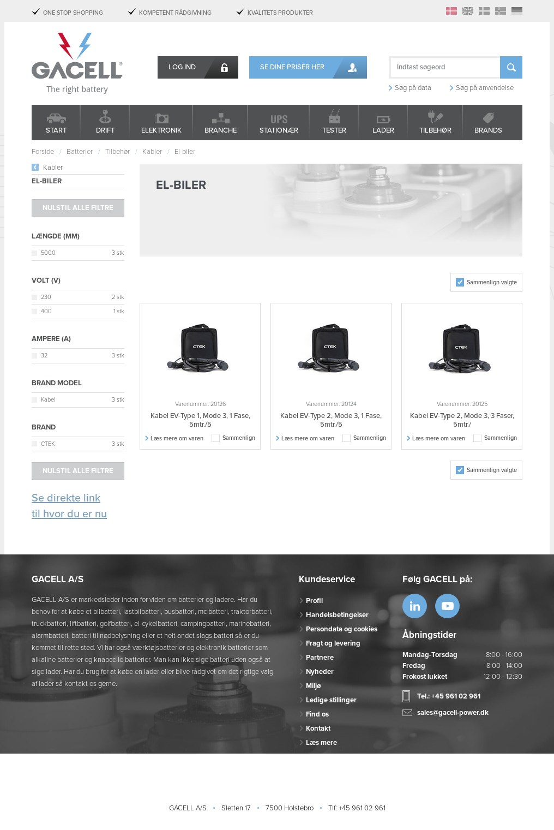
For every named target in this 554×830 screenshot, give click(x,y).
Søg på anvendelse (485, 87)
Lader (383, 130)
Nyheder (320, 671)
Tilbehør (435, 130)
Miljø (313, 686)
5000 (48, 252)
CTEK (48, 443)
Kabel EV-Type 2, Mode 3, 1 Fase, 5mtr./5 (331, 420)
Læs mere (321, 742)
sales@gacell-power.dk (453, 712)
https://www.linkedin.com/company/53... (414, 606)
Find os (317, 714)
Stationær (279, 130)
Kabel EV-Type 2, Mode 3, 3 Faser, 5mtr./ (462, 420)
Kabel (48, 399)
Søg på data (413, 87)
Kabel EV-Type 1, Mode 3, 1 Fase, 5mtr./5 (200, 420)
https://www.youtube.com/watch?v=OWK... (447, 606)
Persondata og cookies (341, 629)
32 (44, 355)
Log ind (182, 67)
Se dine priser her (292, 67)
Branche (220, 130)
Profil (314, 600)
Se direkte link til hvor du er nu (69, 506)
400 (46, 311)
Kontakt (318, 728)
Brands (488, 130)
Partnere (320, 657)
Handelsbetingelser (337, 615)
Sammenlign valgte (492, 282)
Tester (334, 130)
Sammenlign (238, 437)
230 (46, 297)
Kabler (53, 168)
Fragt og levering (333, 643)
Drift (105, 130)
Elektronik (161, 130)
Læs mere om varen (176, 438)
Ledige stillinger (331, 700)
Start (56, 130)
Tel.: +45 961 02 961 (448, 696)
